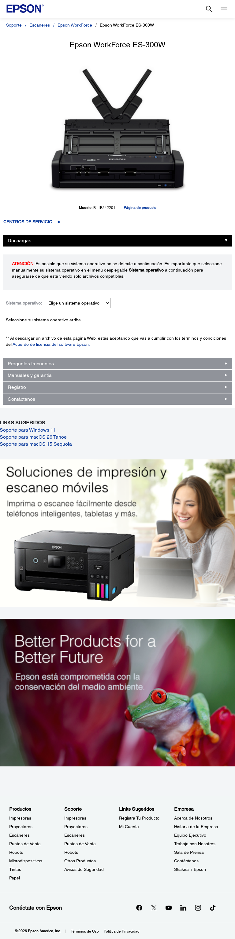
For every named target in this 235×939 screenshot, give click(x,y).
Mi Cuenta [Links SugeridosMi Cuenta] (129, 826)
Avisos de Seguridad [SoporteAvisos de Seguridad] (84, 869)
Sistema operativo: (24, 303)
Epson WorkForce (75, 25)
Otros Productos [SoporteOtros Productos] (80, 860)
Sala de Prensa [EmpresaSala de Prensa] (189, 852)
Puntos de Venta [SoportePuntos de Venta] (80, 843)
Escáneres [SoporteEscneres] (74, 835)
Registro (17, 387)
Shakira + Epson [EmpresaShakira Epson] (190, 869)
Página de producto (140, 208)
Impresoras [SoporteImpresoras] (75, 818)
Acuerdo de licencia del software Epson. (51, 344)
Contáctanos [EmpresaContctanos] (186, 860)
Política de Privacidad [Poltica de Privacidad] (122, 931)
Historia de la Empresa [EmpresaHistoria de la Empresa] (196, 826)
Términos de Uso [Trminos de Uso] (85, 931)
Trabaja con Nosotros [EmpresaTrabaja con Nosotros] (194, 843)
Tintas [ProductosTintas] (15, 869)
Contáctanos (21, 399)
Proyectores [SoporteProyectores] (76, 826)
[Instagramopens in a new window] (197, 907)
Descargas (19, 240)
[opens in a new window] (212, 907)
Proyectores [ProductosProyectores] (20, 826)
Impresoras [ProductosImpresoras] (20, 818)
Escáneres (39, 25)
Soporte (14, 25)
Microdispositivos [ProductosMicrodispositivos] (25, 860)
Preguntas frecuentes (31, 364)
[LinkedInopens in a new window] (183, 907)
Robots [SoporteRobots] (71, 852)
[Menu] (224, 9)
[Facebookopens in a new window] (139, 907)
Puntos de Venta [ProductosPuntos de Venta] (25, 843)
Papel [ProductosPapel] (14, 877)
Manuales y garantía (30, 375)
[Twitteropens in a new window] (153, 907)
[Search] (209, 9)
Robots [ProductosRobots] (16, 852)
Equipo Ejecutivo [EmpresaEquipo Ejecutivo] (190, 835)
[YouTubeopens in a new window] (168, 907)
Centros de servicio (27, 221)
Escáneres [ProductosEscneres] (19, 835)
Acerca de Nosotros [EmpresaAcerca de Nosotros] (193, 818)
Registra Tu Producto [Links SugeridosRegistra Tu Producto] (139, 818)
